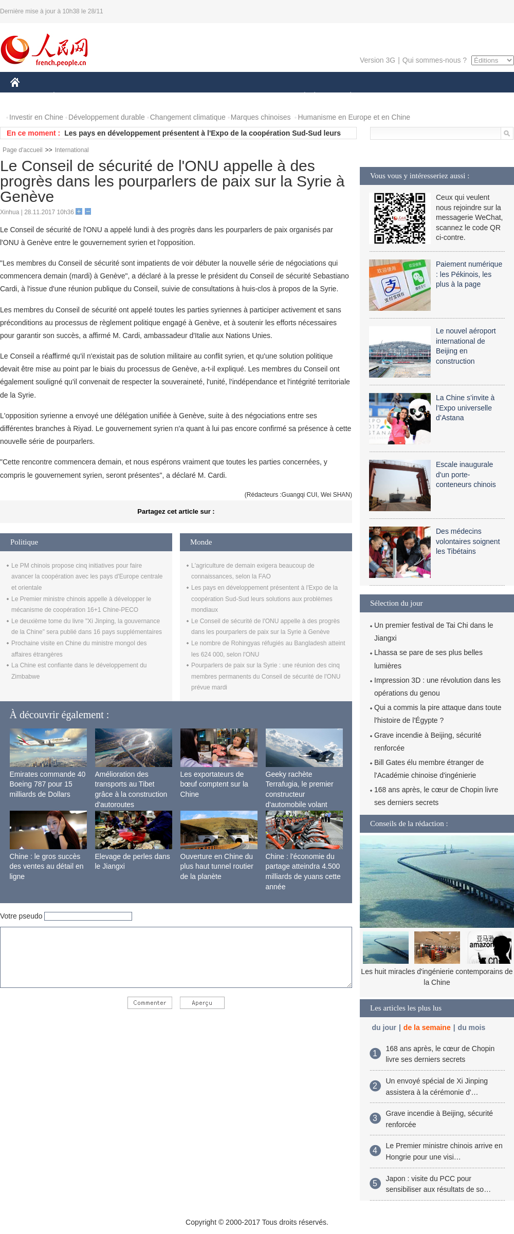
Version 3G (377, 60)
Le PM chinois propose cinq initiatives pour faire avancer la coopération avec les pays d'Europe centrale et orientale (86, 576)
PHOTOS (477, 96)
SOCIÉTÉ (300, 96)
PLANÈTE (345, 96)
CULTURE (253, 96)
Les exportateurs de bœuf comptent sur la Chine (214, 784)
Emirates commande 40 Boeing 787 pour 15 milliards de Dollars (48, 784)
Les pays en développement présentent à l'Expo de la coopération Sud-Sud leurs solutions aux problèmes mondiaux (264, 598)
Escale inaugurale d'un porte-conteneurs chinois (466, 474)
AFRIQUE (162, 96)
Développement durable (106, 117)
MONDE (119, 96)
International (72, 150)
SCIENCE (208, 96)
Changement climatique (188, 117)
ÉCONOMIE (72, 96)
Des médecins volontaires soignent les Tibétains (468, 541)
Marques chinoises (261, 117)
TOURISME (430, 96)
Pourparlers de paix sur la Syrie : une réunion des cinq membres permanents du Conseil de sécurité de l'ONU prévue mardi (265, 676)
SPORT (386, 96)
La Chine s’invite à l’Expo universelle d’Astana (465, 408)
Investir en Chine (36, 117)
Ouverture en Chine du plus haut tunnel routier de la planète (216, 866)
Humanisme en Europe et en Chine (354, 117)
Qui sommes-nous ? (434, 60)
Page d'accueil (23, 150)
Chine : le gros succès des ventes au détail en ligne (47, 866)
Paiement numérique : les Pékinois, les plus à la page (469, 274)
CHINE (28, 96)
